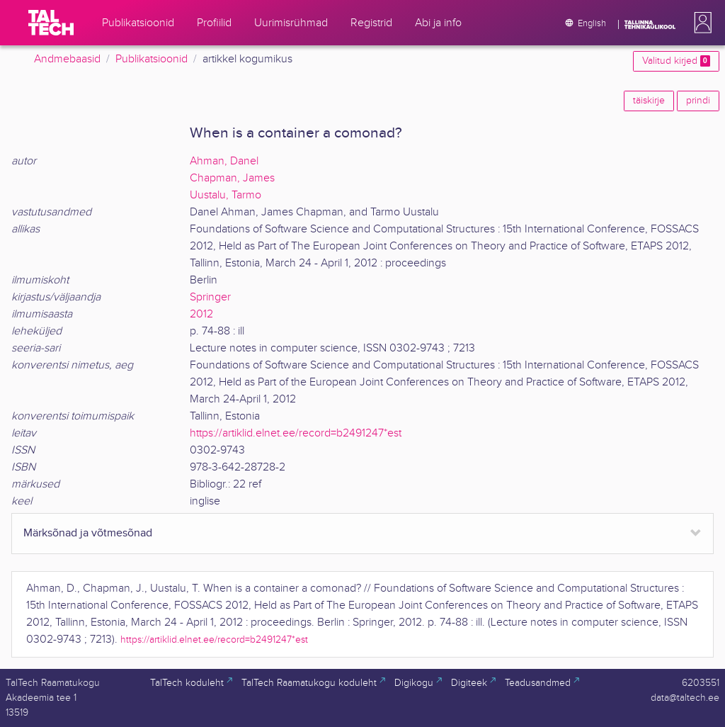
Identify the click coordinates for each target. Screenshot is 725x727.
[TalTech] (51, 22)
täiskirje (649, 100)
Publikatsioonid (151, 59)
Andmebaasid (67, 59)
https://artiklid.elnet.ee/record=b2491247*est (295, 433)
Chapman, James (232, 178)
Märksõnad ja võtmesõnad (87, 533)
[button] (700, 22)
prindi (698, 100)
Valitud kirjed (676, 61)
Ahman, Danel (224, 161)
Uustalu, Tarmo (225, 195)
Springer (210, 297)
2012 (201, 314)
